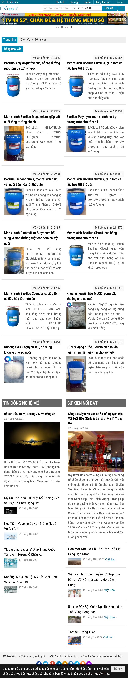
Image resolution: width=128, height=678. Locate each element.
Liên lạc (120, 2)
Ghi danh (60, 2)
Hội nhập (74, 2)
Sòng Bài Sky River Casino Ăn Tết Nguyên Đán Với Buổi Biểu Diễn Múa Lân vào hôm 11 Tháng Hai (95, 418)
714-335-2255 (11, 2)
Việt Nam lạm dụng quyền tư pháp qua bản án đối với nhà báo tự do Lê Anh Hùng (94, 579)
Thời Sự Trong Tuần (82, 632)
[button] (122, 8)
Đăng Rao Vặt (103, 2)
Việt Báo (110, 559)
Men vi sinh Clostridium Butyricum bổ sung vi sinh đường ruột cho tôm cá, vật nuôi (31, 238)
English (87, 2)
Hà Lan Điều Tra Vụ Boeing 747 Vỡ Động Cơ (29, 414)
